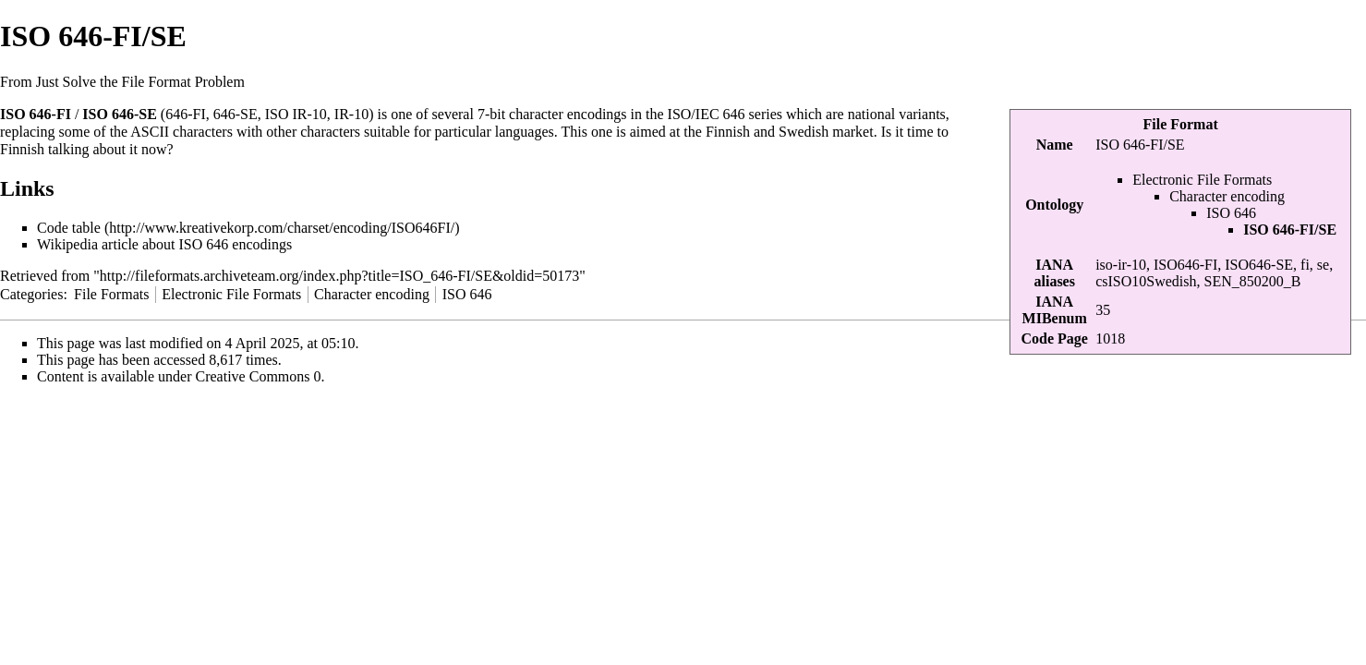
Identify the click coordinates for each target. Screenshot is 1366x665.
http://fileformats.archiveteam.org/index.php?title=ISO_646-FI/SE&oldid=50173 (339, 276)
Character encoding (1227, 196)
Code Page (1054, 338)
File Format (1179, 124)
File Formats (111, 294)
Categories (31, 294)
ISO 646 (1231, 213)
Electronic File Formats (1202, 179)
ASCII (149, 131)
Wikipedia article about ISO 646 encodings (164, 244)
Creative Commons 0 (258, 376)
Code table (69, 228)
